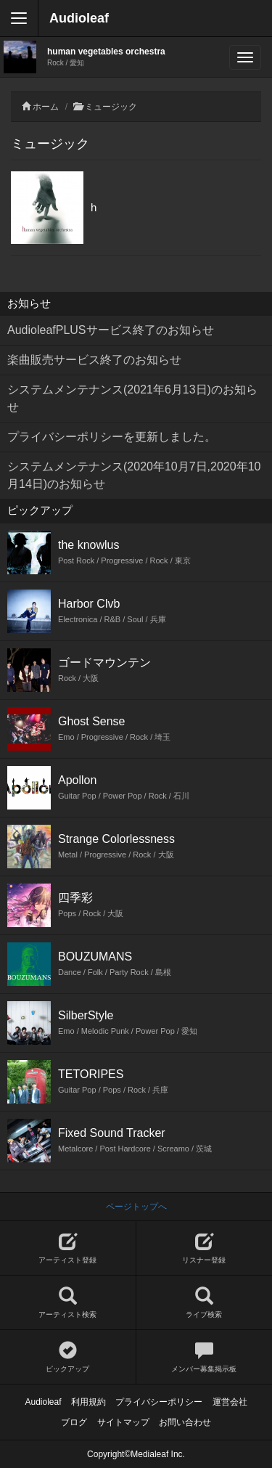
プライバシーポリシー (158, 1402)
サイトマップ (123, 1422)
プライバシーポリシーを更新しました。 (111, 437)
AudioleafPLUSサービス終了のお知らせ (110, 330)
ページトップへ (136, 1207)
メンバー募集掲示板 (204, 1357)
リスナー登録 (204, 1248)
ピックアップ (68, 1357)
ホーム (46, 107)
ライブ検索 (204, 1302)
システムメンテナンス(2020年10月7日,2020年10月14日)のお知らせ (133, 475)
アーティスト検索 (68, 1302)
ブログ (74, 1422)
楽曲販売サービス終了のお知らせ (94, 360)
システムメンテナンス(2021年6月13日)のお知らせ (132, 398)
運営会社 (230, 1402)
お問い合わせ (185, 1422)
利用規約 (88, 1402)
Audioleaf (79, 18)
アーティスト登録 (68, 1248)
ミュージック (111, 107)
